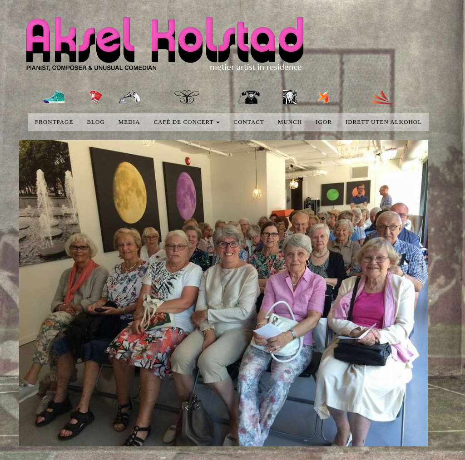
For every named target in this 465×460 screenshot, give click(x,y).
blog (95, 121)
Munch (290, 121)
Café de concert (186, 121)
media (129, 121)
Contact (248, 121)
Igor (324, 121)
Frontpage (54, 121)
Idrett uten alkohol (384, 121)
